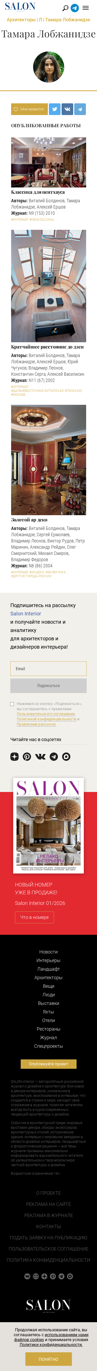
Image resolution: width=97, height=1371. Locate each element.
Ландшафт (48, 969)
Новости (48, 952)
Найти (66, 8)
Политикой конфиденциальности (47, 719)
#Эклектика (56, 572)
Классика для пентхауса (38, 192)
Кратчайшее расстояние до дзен (47, 347)
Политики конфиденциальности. (51, 1344)
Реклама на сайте (48, 1204)
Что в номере (34, 917)
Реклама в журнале (48, 1215)
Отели (48, 1020)
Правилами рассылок (36, 724)
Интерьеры (48, 960)
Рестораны (49, 1029)
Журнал (48, 1037)
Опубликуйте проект (48, 1063)
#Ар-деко (36, 572)
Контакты (48, 1226)
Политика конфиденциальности (48, 1260)
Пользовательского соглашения (46, 714)
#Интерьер (19, 219)
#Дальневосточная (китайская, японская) (46, 390)
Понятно (48, 1359)
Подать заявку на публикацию (48, 1237)
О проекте (48, 1193)
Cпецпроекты (48, 1046)
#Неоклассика (41, 219)
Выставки (48, 1003)
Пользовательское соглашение (48, 1249)
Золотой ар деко (29, 519)
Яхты (48, 1011)
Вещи (48, 986)
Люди (48, 994)
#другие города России (31, 576)
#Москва (18, 394)
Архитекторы (21, 19)
